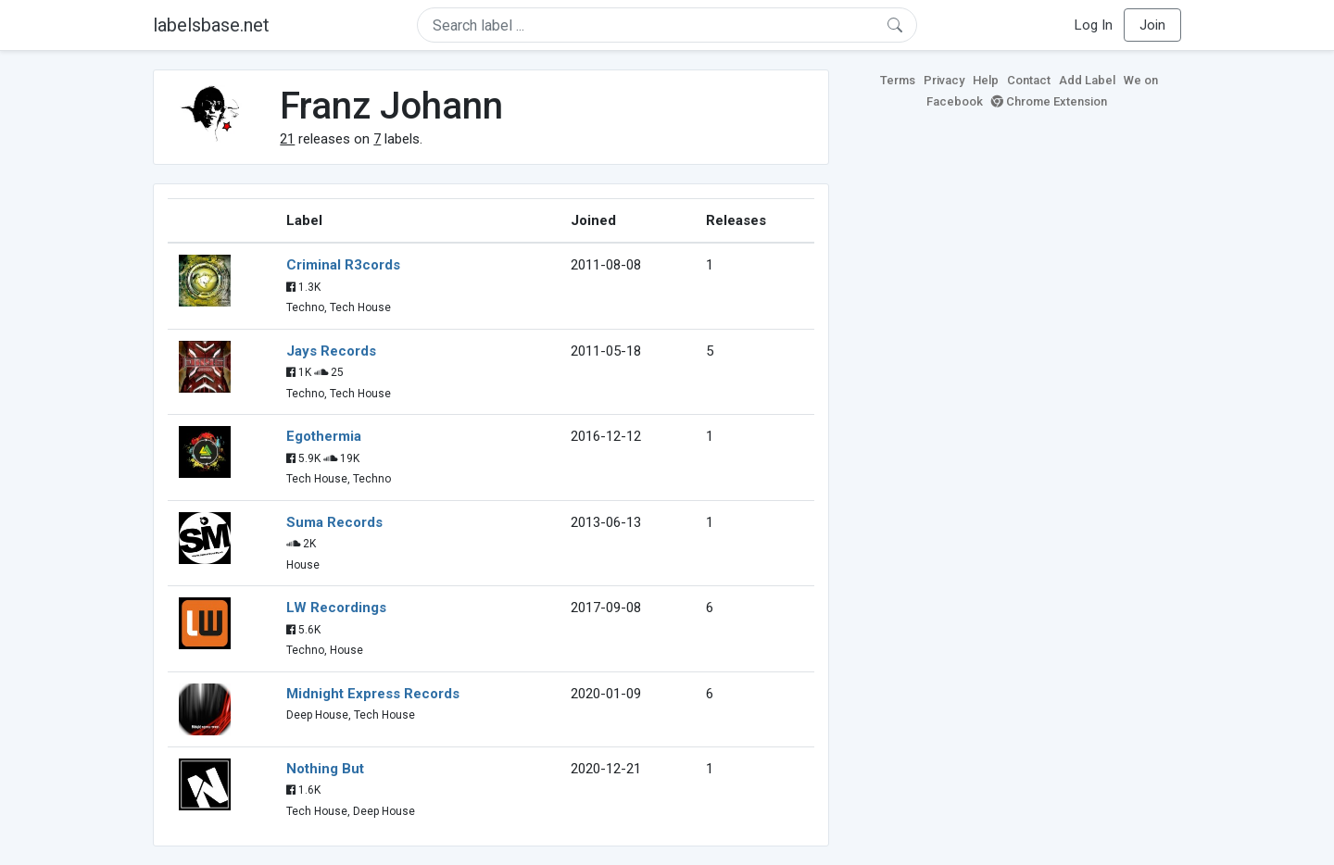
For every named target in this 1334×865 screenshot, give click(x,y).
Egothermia (323, 436)
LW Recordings (336, 607)
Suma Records (334, 522)
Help (986, 80)
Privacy (944, 80)
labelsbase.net (211, 25)
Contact (1029, 80)
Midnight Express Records (372, 693)
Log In (1094, 25)
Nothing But (325, 768)
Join (1152, 25)
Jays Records (331, 351)
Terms (897, 80)
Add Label (1087, 80)
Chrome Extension (1049, 101)
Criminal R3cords (343, 265)
